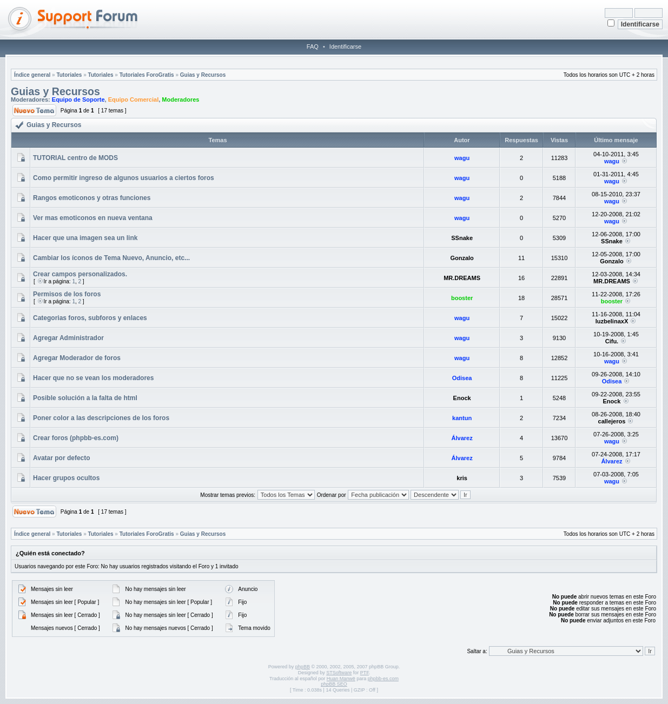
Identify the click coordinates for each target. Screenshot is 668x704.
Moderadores (180, 99)
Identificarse (345, 46)
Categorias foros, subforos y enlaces (90, 318)
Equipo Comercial (133, 99)
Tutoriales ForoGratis (147, 75)
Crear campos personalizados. (80, 274)
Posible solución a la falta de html (85, 398)
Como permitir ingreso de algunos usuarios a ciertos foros (123, 178)
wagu (461, 158)
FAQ (313, 46)
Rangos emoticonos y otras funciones (91, 198)
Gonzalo (461, 258)
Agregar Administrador (68, 338)
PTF (364, 672)
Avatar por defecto (61, 458)
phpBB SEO (334, 684)
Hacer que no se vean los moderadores (93, 378)
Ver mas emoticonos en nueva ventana (93, 218)
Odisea (462, 378)
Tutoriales (69, 75)
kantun (462, 418)
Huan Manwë (341, 678)
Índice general (32, 75)
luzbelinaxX (612, 321)
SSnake (462, 238)
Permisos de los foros (67, 294)
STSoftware (339, 672)
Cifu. (611, 341)
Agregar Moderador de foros (77, 358)
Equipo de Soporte (78, 99)
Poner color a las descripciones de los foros (101, 418)
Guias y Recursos (203, 75)
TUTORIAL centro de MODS (75, 158)
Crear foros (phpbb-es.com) (75, 438)
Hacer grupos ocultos (66, 478)
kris (462, 478)
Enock (462, 398)
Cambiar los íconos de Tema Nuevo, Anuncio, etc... (111, 258)
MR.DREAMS (462, 278)
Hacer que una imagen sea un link (85, 238)
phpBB (302, 666)
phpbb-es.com (383, 678)
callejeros (612, 421)
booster (462, 298)
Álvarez (462, 438)
